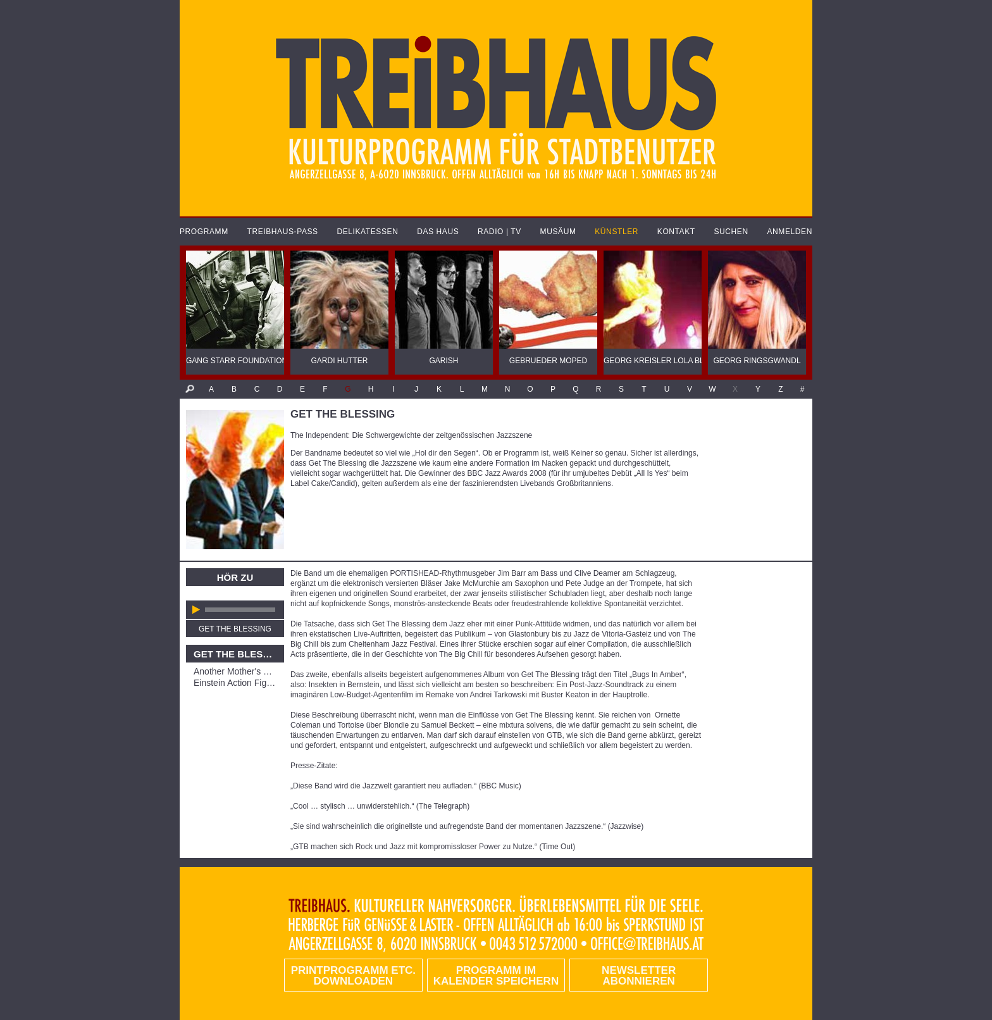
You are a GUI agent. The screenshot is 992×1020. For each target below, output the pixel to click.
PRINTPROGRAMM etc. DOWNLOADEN (353, 975)
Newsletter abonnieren (639, 975)
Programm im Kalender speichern (496, 975)
